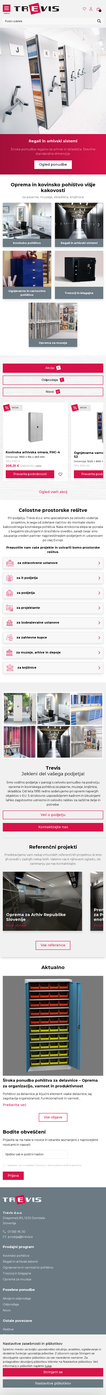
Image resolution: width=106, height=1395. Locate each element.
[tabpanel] (53, 101)
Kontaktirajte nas (53, 827)
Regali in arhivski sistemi (20, 1261)
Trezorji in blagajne (17, 1273)
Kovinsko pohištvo (16, 1255)
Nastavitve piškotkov (53, 1383)
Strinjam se (53, 1372)
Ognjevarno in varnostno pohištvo (28, 1267)
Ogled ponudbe (53, 164)
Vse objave (53, 1117)
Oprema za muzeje (17, 1279)
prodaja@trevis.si (18, 1237)
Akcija (53, 368)
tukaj (48, 1366)
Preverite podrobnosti (30, 474)
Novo (53, 391)
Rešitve (8, 1329)
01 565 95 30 (14, 1231)
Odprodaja (53, 380)
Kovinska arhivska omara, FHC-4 (33, 452)
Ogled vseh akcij (53, 492)
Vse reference (53, 945)
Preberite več (14, 1105)
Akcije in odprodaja (17, 1298)
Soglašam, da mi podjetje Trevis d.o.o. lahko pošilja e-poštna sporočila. (44, 1165)
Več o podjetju (53, 815)
